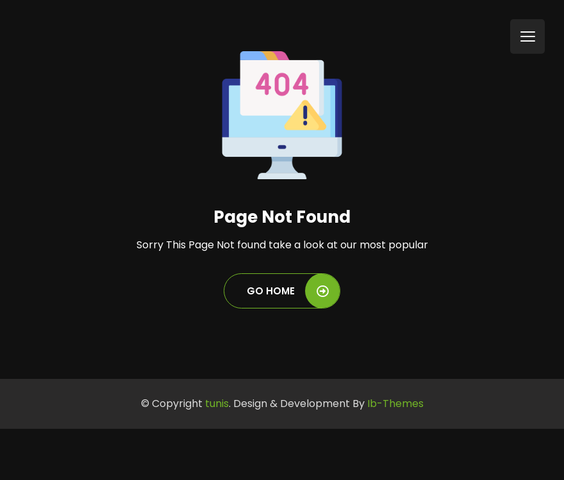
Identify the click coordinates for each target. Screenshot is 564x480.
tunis (217, 403)
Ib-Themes (395, 403)
